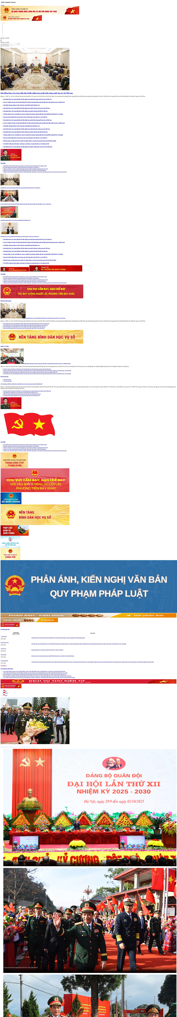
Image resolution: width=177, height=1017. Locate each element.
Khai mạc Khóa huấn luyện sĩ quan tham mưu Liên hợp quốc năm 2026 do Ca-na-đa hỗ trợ (25, 117)
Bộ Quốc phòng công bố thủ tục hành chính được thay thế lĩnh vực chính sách (21, 167)
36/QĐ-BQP (3, 654)
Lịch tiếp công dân (7, 381)
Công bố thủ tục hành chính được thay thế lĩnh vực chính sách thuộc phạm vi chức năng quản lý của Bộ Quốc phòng (58, 637)
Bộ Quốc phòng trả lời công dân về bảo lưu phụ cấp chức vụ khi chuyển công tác (22, 394)
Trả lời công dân (7, 379)
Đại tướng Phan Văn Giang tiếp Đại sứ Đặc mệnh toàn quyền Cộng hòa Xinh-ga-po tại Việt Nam (26, 108)
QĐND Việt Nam (6, 26)
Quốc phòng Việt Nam (7, 27)
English (5, 35)
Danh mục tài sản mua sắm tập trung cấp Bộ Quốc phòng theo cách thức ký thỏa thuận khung (24, 170)
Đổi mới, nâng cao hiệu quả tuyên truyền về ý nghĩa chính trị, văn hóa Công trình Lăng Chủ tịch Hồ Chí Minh (29, 140)
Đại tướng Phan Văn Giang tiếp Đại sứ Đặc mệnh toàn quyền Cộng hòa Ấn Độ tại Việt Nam (25, 111)
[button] (2, 5)
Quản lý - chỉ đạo (7, 28)
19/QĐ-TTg (3, 648)
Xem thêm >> (4, 665)
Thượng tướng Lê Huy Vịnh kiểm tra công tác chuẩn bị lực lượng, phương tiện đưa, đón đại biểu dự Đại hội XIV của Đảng (33, 114)
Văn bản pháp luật (5, 629)
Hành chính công (7, 30)
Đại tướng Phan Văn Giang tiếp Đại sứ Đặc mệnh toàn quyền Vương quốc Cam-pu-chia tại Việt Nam (27, 146)
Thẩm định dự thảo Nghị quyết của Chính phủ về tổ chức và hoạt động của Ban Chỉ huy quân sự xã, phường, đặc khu (47, 363)
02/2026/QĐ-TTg (5, 642)
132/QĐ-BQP (4, 636)
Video (5, 693)
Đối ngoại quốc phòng (6, 300)
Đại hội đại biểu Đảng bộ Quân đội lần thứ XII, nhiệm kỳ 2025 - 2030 (20, 860)
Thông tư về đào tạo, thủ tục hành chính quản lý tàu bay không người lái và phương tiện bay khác (25, 168)
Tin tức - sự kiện (6, 24)
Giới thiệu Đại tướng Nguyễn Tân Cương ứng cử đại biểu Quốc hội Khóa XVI (21, 395)
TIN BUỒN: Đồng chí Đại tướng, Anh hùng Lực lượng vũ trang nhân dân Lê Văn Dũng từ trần (26, 143)
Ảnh (5, 691)
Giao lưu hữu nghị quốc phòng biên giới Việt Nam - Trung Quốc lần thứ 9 (21, 967)
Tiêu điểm (3, 163)
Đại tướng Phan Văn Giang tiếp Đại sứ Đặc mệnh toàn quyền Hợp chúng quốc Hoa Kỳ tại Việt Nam (37, 93)
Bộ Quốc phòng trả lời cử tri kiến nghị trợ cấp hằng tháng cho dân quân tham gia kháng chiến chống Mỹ (27, 369)
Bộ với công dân (4, 376)
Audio (5, 695)
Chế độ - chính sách (7, 31)
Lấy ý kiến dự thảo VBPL (7, 668)
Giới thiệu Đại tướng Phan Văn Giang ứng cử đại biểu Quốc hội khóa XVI (20, 392)
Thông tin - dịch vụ (7, 33)
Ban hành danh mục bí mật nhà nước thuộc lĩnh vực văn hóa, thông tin (47, 649)
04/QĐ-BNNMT (4, 660)
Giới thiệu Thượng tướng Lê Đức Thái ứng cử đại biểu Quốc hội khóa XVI (21, 105)
